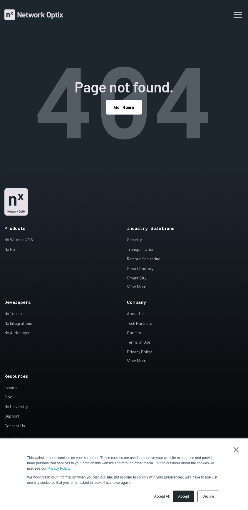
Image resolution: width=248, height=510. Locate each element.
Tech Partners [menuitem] (139, 323)
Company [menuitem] (136, 302)
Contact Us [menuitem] (14, 425)
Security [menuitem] (134, 239)
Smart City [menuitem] (136, 277)
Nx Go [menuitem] (9, 249)
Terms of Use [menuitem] (138, 342)
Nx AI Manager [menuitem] (17, 332)
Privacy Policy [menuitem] (139, 351)
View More (136, 286)
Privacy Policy (58, 468)
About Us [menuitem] (135, 313)
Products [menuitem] (15, 228)
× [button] (236, 449)
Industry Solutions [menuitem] (151, 228)
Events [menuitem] (10, 387)
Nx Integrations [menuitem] (18, 323)
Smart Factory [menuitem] (140, 268)
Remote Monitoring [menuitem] (143, 258)
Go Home (124, 107)
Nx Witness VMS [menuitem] (18, 239)
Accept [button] (183, 496)
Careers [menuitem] (134, 332)
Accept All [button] (162, 496)
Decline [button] (208, 496)
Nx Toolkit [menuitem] (13, 313)
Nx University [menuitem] (16, 406)
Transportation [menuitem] (140, 249)
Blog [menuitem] (8, 396)
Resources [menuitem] (16, 376)
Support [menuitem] (11, 415)
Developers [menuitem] (17, 302)
